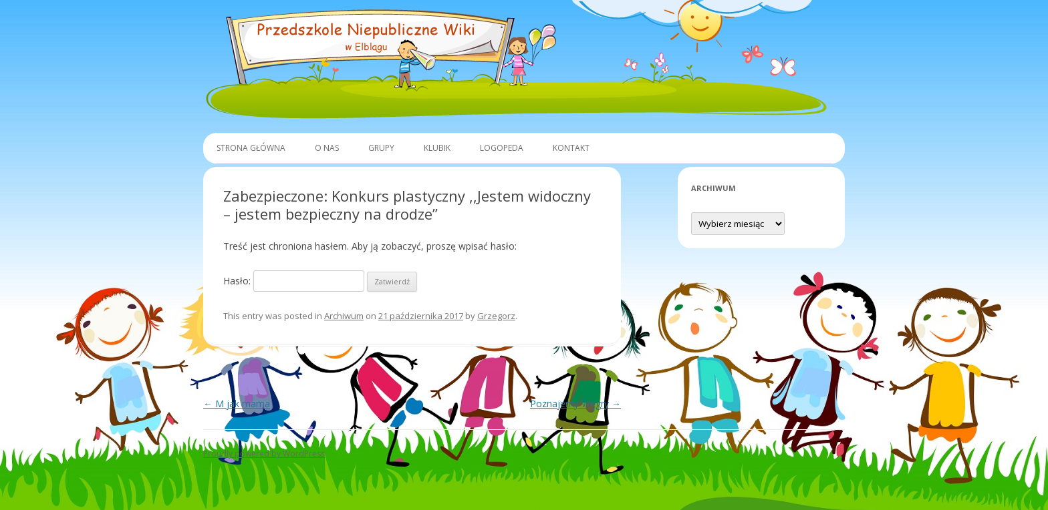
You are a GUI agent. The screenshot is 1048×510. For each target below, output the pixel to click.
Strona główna (251, 148)
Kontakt (571, 148)
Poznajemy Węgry (575, 403)
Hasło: (293, 280)
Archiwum (344, 316)
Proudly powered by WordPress (264, 453)
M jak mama (236, 403)
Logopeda (501, 148)
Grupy (381, 148)
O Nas (327, 148)
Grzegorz (496, 316)
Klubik (437, 148)
